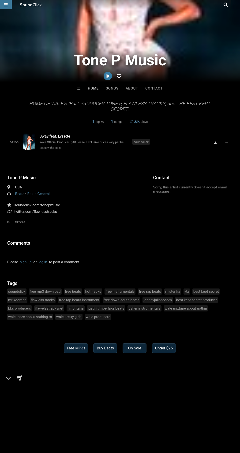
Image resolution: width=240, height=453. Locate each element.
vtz (186, 291)
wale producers (98, 316)
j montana (76, 308)
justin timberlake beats (106, 308)
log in (42, 262)
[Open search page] (235, 4)
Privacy (112, 425)
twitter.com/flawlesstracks (35, 211)
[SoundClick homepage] (31, 4)
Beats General (38, 193)
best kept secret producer (196, 300)
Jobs (64, 425)
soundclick (141, 142)
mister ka (172, 291)
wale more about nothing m (30, 316)
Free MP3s (76, 348)
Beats (19, 193)
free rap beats (150, 291)
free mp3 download (45, 291)
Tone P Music (21, 177)
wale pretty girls (69, 316)
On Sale (134, 348)
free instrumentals (120, 291)
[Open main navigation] (6, 4)
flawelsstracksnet (49, 308)
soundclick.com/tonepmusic (37, 205)
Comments (18, 243)
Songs (112, 88)
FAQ (19, 425)
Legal (126, 425)
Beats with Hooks (50, 148)
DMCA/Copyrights (87, 425)
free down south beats (121, 300)
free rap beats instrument (79, 300)
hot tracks (93, 291)
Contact (154, 88)
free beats (73, 291)
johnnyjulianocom (157, 300)
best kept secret (206, 291)
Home (93, 88)
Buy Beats (105, 348)
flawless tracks (43, 300)
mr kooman (17, 300)
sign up (26, 262)
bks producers (19, 308)
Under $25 (164, 348)
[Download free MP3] (216, 142)
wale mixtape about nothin (186, 308)
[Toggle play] (14, 142)
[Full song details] (227, 142)
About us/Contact (41, 425)
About (132, 88)
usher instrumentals (144, 308)
